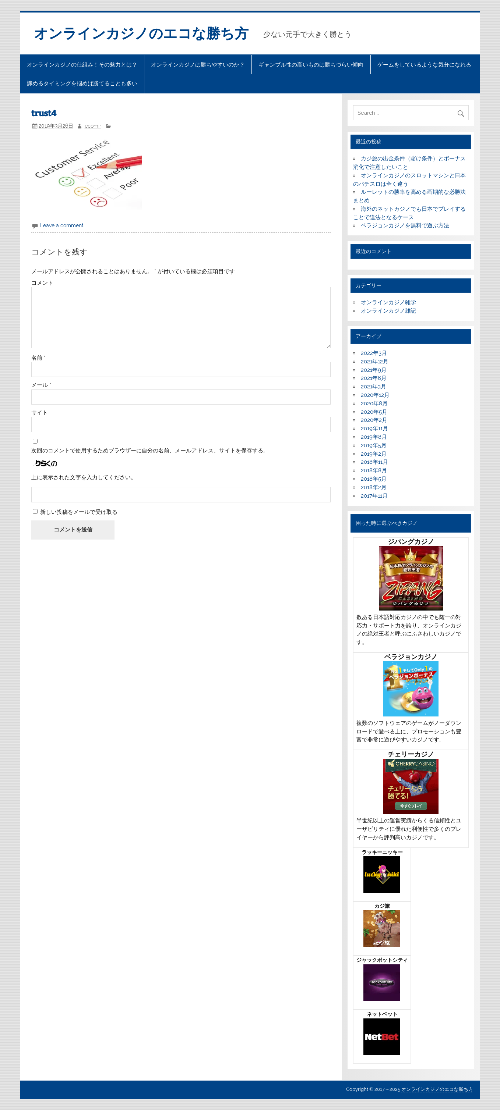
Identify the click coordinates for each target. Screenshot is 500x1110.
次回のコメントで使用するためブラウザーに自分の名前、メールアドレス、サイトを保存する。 (150, 450)
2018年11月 (374, 462)
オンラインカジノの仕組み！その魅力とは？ (82, 64)
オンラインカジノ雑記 (388, 310)
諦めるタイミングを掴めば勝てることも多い (82, 83)
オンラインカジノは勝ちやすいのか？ (198, 64)
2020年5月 (374, 412)
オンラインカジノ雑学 (388, 302)
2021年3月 (373, 386)
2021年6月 (374, 378)
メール (41, 385)
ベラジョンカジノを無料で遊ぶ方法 (405, 225)
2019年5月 (374, 445)
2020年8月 (374, 403)
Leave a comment (62, 225)
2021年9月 (374, 370)
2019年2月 (374, 454)
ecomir (93, 126)
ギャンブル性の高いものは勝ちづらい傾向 (310, 64)
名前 (38, 358)
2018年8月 (374, 470)
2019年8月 (374, 437)
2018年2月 (374, 487)
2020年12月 (375, 395)
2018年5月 (374, 479)
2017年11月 (374, 495)
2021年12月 (374, 361)
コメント (42, 283)
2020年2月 (374, 420)
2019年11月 (374, 428)
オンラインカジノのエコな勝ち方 (141, 33)
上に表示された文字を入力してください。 (83, 477)
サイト (39, 413)
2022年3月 (374, 353)
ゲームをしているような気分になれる (424, 64)
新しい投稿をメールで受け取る (78, 512)
